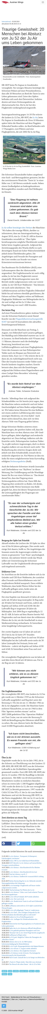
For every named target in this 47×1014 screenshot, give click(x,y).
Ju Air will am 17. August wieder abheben (23, 948)
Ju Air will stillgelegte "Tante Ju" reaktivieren (24, 910)
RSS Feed (5, 997)
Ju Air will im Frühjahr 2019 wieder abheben (24, 897)
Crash (10, 974)
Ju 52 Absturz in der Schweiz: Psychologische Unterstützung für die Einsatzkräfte (21, 954)
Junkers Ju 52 (24, 971)
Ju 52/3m (15, 971)
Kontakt (4, 1002)
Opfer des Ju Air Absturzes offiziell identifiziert (25, 928)
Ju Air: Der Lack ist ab (16, 899)
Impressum (23, 999)
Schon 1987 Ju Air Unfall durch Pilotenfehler (24, 861)
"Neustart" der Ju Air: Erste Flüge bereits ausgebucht (27, 933)
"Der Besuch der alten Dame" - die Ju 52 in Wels (25, 964)
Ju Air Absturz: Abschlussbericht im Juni (23, 872)
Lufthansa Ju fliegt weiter (17, 935)
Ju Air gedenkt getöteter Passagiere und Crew (24, 930)
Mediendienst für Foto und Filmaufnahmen (25, 997)
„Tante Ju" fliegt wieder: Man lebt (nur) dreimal (25, 962)
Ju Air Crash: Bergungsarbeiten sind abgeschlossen (26, 946)
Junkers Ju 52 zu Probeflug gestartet (21, 917)
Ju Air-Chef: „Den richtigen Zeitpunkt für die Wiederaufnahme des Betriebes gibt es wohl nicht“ (21, 913)
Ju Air (35, 117)
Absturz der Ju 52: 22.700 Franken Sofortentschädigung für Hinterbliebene (17, 943)
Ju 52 (10, 971)
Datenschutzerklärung (36, 999)
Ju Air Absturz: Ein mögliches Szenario (22, 951)
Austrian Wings (12, 2)
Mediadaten (6, 999)
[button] (9, 844)
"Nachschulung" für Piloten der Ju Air (21, 890)
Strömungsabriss (17, 461)
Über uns (14, 999)
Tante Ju (31, 971)
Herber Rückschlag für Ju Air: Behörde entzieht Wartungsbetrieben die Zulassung (21, 882)
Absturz (4, 974)
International (6, 21)
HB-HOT (4, 971)
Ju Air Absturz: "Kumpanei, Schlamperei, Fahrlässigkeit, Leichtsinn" (19, 857)
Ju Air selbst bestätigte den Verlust (17, 227)
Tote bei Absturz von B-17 (18, 874)
